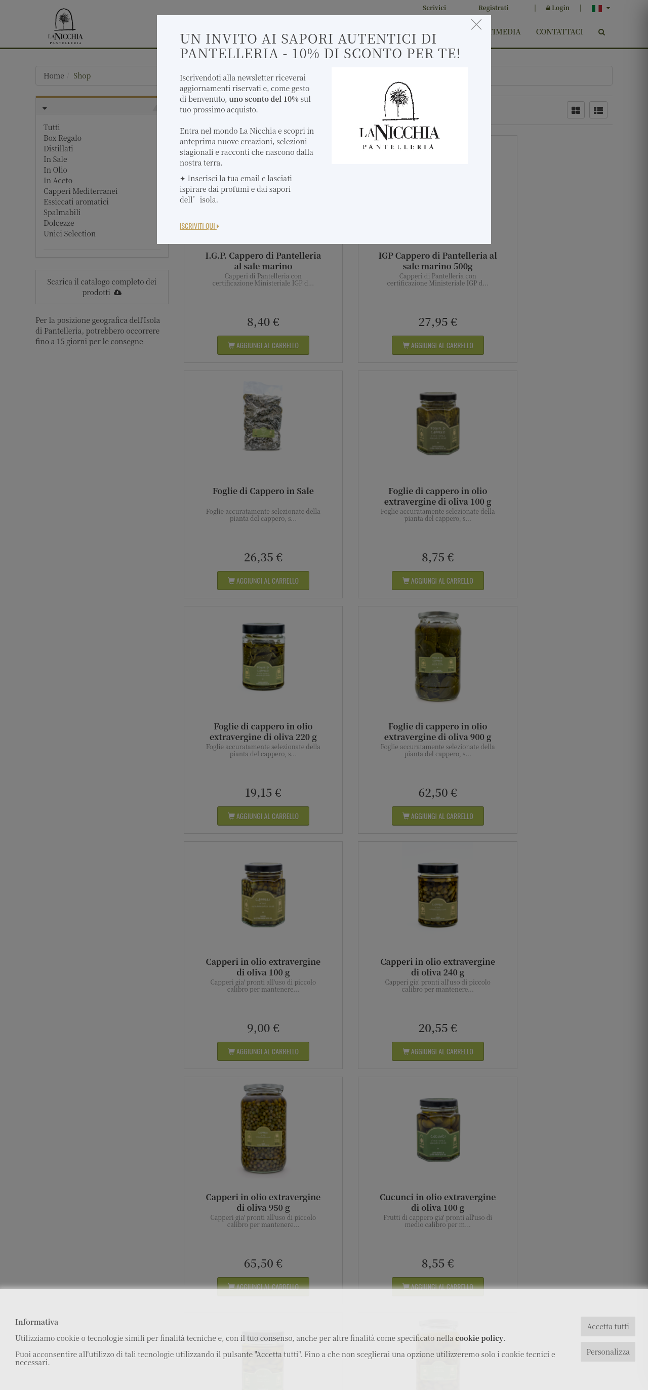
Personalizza (608, 1351)
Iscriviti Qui (199, 225)
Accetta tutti (608, 1326)
